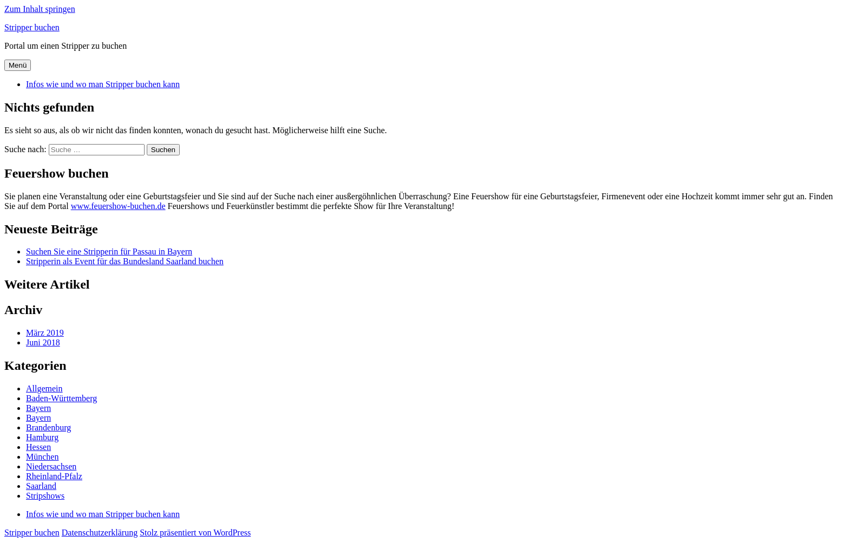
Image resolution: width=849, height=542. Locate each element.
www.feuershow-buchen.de (118, 206)
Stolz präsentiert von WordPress (195, 532)
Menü (18, 65)
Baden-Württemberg (61, 398)
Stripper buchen (32, 27)
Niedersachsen (51, 466)
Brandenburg (48, 427)
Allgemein (44, 388)
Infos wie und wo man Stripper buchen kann (103, 84)
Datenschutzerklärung (100, 532)
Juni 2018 (43, 342)
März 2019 (45, 332)
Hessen (38, 447)
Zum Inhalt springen (39, 9)
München (42, 456)
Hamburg (42, 437)
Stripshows (45, 495)
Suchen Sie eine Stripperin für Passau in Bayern (109, 251)
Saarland (41, 486)
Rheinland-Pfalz (54, 476)
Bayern (38, 408)
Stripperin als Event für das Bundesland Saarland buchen (125, 261)
